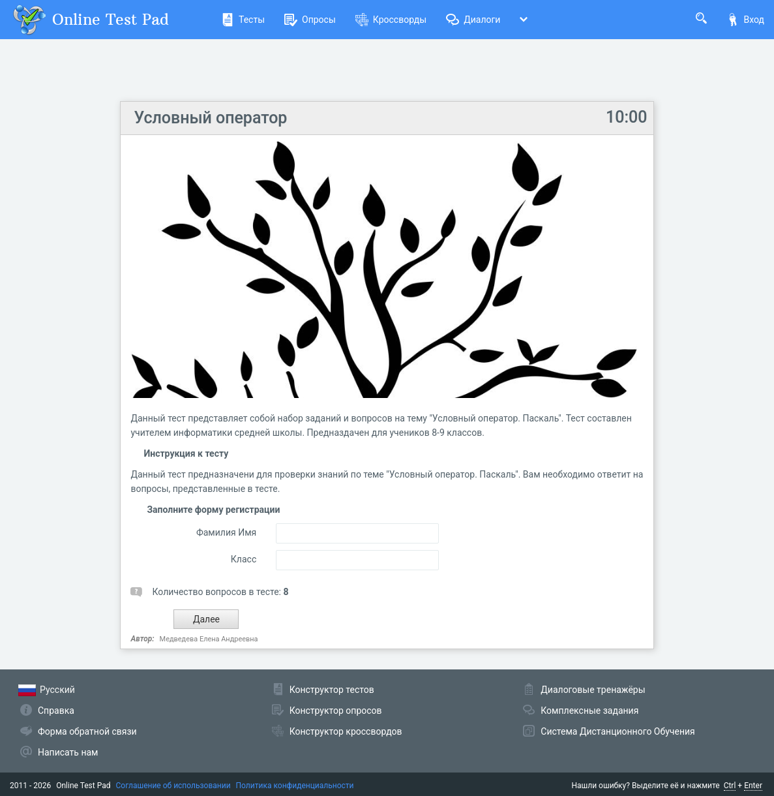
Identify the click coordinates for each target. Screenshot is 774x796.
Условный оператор (210, 117)
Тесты (243, 19)
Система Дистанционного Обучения (617, 731)
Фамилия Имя (226, 532)
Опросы (310, 19)
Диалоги (473, 19)
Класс (243, 559)
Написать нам (68, 752)
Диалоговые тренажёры (593, 689)
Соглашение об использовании (173, 785)
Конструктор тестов (332, 689)
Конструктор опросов (336, 710)
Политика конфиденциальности (295, 785)
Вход (745, 19)
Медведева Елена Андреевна (209, 639)
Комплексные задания (589, 710)
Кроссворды (390, 19)
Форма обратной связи (87, 731)
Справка (56, 710)
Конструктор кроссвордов (346, 731)
